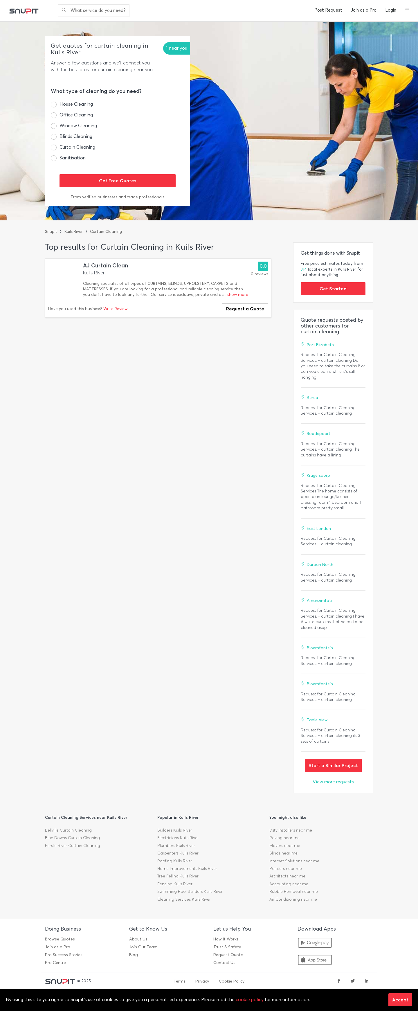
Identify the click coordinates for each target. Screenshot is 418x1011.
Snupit (51, 231)
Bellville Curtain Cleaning (68, 830)
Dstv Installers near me (290, 830)
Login (390, 10)
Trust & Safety (227, 947)
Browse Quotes (60, 939)
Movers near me (284, 845)
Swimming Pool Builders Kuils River (190, 891)
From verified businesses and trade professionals (117, 197)
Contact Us (224, 962)
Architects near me (287, 876)
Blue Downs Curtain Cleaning (72, 837)
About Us (138, 939)
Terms (179, 981)
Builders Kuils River (174, 830)
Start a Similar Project (333, 765)
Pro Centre (55, 962)
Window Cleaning (78, 125)
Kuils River (73, 231)
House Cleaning (76, 104)
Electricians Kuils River (178, 837)
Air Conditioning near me (293, 899)
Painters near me (285, 868)
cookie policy (250, 999)
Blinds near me (283, 853)
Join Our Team (143, 947)
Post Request (328, 10)
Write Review (115, 308)
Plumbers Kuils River (176, 845)
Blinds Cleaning (76, 136)
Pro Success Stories (63, 954)
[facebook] (338, 981)
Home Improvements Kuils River (187, 868)
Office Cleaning (76, 115)
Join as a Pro (363, 10)
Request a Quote (245, 309)
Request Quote (228, 954)
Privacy (202, 981)
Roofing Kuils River (174, 861)
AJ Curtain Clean (105, 265)
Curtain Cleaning (77, 147)
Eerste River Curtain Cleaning (72, 845)
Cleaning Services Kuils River (184, 899)
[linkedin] (366, 981)
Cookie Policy (231, 981)
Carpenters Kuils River (178, 853)
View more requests (333, 782)
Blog (133, 954)
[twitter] (352, 981)
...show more (236, 294)
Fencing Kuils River (174, 884)
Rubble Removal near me (293, 891)
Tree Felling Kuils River (178, 876)
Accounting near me (288, 884)
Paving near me (284, 837)
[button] (407, 10)
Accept (400, 1000)
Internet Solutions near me (294, 861)
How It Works (226, 939)
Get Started (333, 289)
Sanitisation (73, 158)
